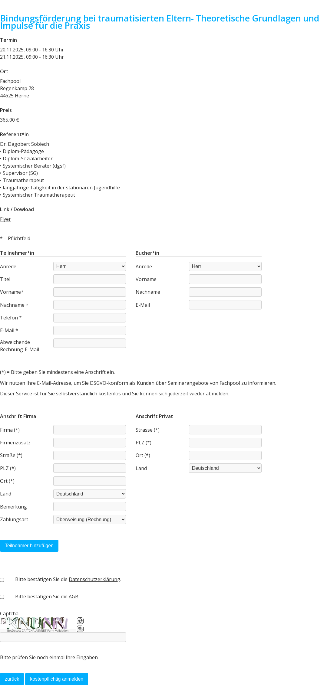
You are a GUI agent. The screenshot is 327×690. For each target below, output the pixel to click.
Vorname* (12, 292)
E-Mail (143, 305)
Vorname (146, 279)
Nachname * (14, 305)
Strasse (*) (148, 430)
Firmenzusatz (15, 442)
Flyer (5, 219)
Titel (5, 279)
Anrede (8, 266)
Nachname (148, 292)
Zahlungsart (14, 519)
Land (5, 493)
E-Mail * (9, 330)
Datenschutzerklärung (94, 579)
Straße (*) (11, 455)
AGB (73, 596)
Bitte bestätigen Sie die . (68, 579)
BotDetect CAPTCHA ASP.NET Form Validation (38, 630)
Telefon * (11, 317)
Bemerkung (13, 506)
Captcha (9, 613)
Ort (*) (7, 481)
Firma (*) (10, 430)
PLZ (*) (8, 468)
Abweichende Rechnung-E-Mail (19, 346)
